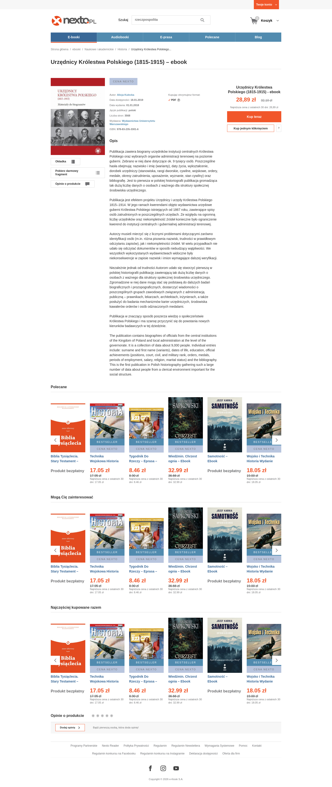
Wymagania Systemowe (219, 745)
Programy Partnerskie (84, 745)
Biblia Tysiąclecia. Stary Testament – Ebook (64, 461)
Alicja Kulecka (125, 94)
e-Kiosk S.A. (176, 779)
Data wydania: (118, 105)
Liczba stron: (117, 115)
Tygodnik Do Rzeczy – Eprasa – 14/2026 (143, 461)
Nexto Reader (110, 745)
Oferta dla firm (231, 753)
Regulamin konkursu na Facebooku (114, 753)
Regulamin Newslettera (185, 745)
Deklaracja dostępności (203, 753)
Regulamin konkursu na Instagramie (162, 753)
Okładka (60, 161)
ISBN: (113, 129)
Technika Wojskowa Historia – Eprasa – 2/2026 (104, 461)
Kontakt (256, 745)
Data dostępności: (120, 99)
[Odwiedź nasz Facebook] (150, 768)
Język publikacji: (119, 110)
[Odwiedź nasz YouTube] (176, 768)
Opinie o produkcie (67, 183)
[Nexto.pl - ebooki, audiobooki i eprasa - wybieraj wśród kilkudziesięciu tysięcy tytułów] (74, 20)
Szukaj (123, 20)
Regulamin (160, 745)
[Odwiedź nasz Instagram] (163, 768)
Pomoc (243, 745)
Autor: (113, 94)
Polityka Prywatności (136, 745)
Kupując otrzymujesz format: (184, 94)
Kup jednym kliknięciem (251, 128)
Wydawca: (116, 120)
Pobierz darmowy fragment (66, 172)
